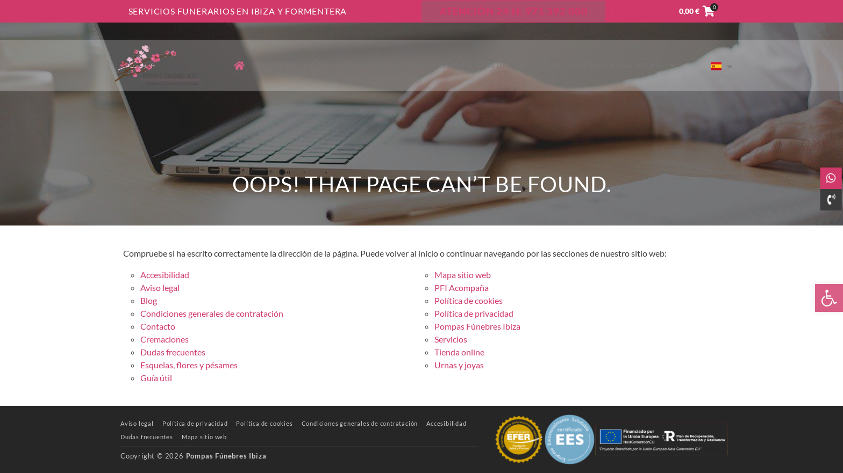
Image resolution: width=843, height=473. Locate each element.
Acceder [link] (636, 11)
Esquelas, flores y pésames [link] (417, 65)
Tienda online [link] (641, 65)
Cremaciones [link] (331, 65)
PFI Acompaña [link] (570, 65)
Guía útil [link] (494, 65)
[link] (829, 298)
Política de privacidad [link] (473, 313)
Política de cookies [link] (468, 300)
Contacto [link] (390, 11)
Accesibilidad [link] (164, 275)
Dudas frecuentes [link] (172, 352)
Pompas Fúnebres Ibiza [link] (477, 326)
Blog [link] (527, 65)
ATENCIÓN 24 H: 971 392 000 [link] (513, 11)
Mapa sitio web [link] (462, 275)
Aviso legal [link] (160, 287)
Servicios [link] (279, 65)
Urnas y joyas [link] (459, 365)
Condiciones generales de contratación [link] (211, 313)
